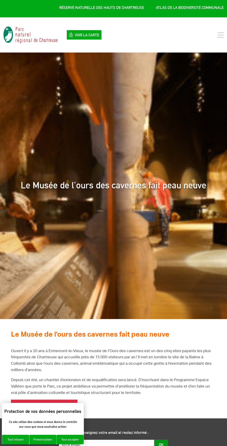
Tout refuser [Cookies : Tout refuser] (16, 439)
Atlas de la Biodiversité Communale (190, 7)
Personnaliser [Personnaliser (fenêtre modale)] (42, 439)
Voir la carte (84, 34)
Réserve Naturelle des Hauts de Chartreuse (101, 7)
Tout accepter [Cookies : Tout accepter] (70, 439)
